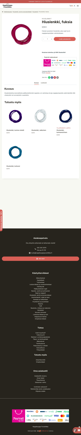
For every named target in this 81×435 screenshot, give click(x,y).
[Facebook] (52, 77)
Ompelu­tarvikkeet (40, 319)
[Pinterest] (55, 77)
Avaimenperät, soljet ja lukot (40, 297)
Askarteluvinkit (40, 360)
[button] (76, 427)
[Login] (74, 5)
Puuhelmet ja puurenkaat (40, 301)
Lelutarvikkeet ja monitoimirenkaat (40, 284)
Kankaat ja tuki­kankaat (40, 299)
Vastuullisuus (40, 348)
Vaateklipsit (40, 280)
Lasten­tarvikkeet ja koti (40, 314)
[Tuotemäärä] (46, 39)
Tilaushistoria (40, 380)
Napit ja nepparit (40, 293)
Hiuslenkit (47, 18)
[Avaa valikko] (78, 5)
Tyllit (40, 306)
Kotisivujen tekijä (32, 431)
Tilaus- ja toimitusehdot (40, 339)
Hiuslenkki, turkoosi (13, 166)
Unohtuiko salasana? (40, 387)
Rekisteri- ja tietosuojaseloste (40, 337)
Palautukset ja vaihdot (40, 345)
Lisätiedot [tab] (44, 83)
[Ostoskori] (71, 6)
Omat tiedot (40, 378)
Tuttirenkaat (40, 282)
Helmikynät (40, 286)
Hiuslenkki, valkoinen (38, 130)
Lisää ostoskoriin (62, 39)
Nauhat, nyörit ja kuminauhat (40, 291)
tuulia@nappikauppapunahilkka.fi (41, 253)
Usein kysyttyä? (40, 333)
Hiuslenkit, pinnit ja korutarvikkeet (40, 295)
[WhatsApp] (49, 77)
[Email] (57, 77)
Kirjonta (40, 304)
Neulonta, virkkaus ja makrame (40, 308)
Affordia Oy (45, 431)
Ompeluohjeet (40, 362)
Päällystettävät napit (40, 289)
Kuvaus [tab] (36, 83)
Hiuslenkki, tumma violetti (15, 130)
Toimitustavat (40, 343)
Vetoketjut (40, 310)
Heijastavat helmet (40, 316)
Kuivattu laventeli (40, 312)
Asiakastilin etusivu (40, 376)
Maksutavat (40, 341)
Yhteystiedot (40, 350)
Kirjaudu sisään (40, 391)
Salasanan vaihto (40, 382)
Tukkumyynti (40, 335)
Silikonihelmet (40, 278)
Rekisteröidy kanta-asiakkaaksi (40, 389)
